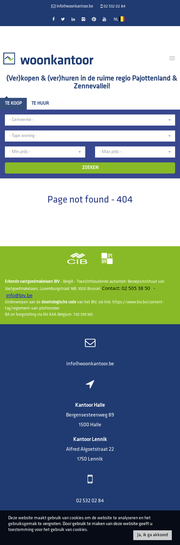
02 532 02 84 (90, 501)
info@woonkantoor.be (90, 364)
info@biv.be (19, 295)
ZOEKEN (90, 167)
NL (119, 19)
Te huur (40, 103)
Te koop (13, 103)
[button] (90, 120)
